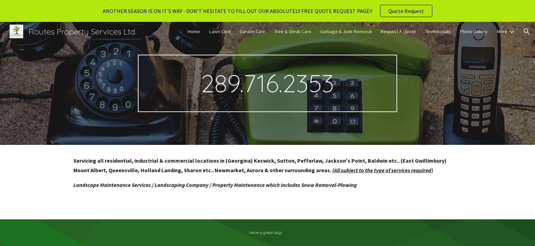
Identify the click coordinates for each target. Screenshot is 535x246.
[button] (527, 31)
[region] (267, 11)
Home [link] (193, 31)
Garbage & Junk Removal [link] (346, 31)
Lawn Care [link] (220, 31)
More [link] (501, 31)
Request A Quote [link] (398, 31)
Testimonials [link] (438, 31)
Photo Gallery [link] (474, 31)
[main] (267, 83)
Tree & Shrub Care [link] (292, 31)
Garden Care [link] (252, 31)
